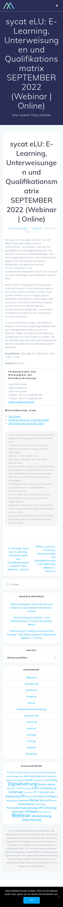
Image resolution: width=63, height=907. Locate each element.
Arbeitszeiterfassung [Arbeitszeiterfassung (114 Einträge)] (47, 772)
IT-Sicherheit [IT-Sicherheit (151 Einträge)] (42, 792)
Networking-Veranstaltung (31, 709)
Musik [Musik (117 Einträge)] (54, 800)
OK (31, 900)
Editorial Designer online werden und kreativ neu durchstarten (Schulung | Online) (31, 608)
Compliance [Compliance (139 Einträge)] (38, 780)
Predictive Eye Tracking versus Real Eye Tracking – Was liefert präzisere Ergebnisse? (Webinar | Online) (31, 634)
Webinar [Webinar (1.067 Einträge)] (21, 815)
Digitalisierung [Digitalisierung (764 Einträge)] (22, 784)
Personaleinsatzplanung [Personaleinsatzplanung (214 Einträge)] (21, 808)
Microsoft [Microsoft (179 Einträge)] (45, 800)
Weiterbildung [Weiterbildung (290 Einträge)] (41, 816)
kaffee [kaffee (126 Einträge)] (52, 792)
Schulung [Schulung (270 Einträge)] (50, 808)
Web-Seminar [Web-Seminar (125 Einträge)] (45, 812)
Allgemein (31, 677)
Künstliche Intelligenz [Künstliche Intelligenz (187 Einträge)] (45, 796)
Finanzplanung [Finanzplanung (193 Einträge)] (47, 788)
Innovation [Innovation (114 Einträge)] (28, 792)
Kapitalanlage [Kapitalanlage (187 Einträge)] (13, 796)
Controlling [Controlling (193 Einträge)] (50, 780)
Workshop (31, 753)
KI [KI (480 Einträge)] (23, 795)
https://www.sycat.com (21, 401)
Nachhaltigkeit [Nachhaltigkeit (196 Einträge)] (26, 804)
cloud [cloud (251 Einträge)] (28, 780)
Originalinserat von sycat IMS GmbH (29, 420)
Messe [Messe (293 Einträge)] (34, 800)
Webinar (37, 228)
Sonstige (31, 734)
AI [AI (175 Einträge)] (8, 772)
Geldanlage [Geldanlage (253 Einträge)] (15, 792)
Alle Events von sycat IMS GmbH (27, 423)
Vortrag (31, 741)
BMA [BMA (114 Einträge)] (43, 776)
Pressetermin (31, 715)
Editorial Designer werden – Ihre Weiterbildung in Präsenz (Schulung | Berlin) (31, 621)
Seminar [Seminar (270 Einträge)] (18, 811)
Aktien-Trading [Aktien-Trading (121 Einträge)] (16, 772)
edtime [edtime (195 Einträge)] (51, 784)
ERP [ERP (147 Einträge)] (20, 788)
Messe (31, 702)
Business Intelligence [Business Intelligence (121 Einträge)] (15, 780)
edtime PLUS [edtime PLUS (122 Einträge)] (12, 788)
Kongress (31, 696)
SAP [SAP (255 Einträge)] (40, 808)
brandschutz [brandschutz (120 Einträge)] (51, 776)
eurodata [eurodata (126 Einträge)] (27, 788)
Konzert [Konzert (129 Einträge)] (29, 796)
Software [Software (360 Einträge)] (31, 811)
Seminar (31, 728)
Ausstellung (31, 683)
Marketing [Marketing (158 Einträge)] (24, 800)
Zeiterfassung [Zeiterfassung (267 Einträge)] (31, 820)
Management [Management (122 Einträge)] (12, 800)
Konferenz (31, 690)
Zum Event (14, 416)
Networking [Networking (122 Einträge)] (40, 804)
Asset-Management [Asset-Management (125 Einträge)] (14, 776)
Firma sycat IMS (19, 228)
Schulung (31, 722)
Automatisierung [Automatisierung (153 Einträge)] (32, 776)
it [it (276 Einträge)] (35, 792)
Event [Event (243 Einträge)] (35, 788)
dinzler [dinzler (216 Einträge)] (42, 784)
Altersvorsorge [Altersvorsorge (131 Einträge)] (30, 772)
